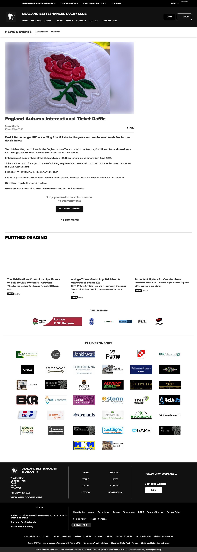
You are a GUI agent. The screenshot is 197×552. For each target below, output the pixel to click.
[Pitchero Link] (186, 4)
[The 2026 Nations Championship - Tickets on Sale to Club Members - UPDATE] (34, 259)
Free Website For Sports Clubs (36, 536)
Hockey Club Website (103, 536)
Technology (129, 512)
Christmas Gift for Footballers (95, 543)
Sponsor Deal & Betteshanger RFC (39, 3)
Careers (116, 512)
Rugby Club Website (123, 536)
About (91, 512)
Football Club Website (62, 536)
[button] (25, 20)
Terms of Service (155, 512)
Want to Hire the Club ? (94, 3)
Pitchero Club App (143, 536)
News (38, 32)
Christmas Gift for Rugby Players (124, 543)
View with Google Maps (26, 497)
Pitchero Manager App (163, 536)
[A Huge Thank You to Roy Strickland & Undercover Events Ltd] (98, 259)
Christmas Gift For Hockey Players (155, 543)
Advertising (103, 512)
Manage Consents (98, 519)
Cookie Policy (79, 519)
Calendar (48, 32)
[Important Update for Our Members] (162, 259)
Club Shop (116, 3)
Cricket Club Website (82, 536)
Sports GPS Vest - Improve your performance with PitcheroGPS (54, 543)
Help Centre (79, 512)
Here (13, 183)
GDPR (141, 512)
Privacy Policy (173, 512)
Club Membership (69, 3)
